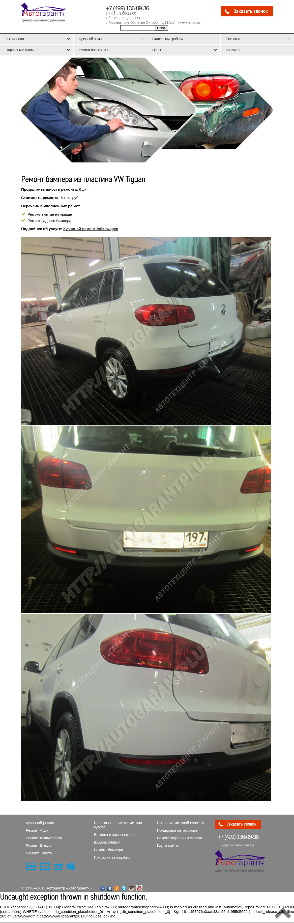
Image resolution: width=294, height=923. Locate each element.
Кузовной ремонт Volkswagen (90, 229)
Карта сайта (167, 845)
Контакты (233, 50)
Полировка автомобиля (177, 830)
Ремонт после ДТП (93, 50)
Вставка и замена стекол (116, 834)
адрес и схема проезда (238, 845)
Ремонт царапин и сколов (179, 838)
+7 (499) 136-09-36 (127, 8)
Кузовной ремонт (92, 39)
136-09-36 (238, 837)
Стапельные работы (167, 39)
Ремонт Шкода (38, 845)
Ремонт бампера (108, 850)
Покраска (233, 39)
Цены (156, 50)
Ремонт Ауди (37, 830)
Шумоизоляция (107, 842)
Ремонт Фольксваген (44, 838)
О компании (15, 39)
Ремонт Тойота (39, 853)
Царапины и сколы (20, 50)
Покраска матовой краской (180, 823)
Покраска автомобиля (113, 857)
